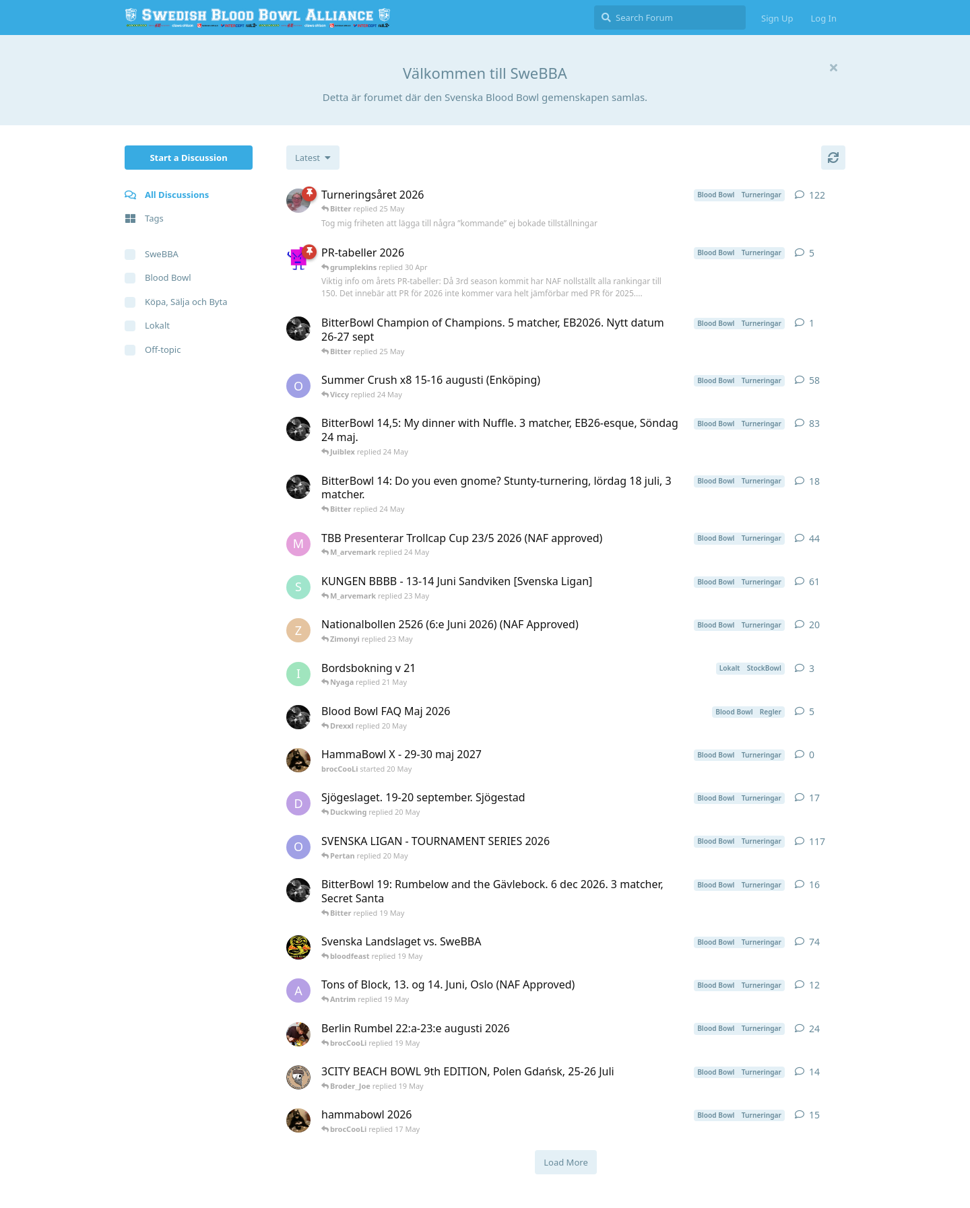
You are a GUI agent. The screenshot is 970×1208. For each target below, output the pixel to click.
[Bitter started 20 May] (298, 717)
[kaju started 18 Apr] (298, 947)
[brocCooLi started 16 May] (298, 1120)
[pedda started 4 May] (298, 1034)
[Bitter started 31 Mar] (298, 429)
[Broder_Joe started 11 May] (298, 1077)
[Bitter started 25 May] (298, 328)
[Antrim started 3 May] (298, 990)
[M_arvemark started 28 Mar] (298, 544)
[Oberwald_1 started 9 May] (298, 386)
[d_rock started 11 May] (298, 803)
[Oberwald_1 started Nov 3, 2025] (298, 847)
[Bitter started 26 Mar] (298, 487)
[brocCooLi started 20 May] (298, 760)
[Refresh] (833, 157)
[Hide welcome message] (833, 67)
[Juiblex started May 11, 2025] (298, 201)
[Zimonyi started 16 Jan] (298, 630)
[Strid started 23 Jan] (298, 587)
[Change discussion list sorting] (313, 157)
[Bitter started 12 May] (298, 890)
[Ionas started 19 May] (298, 674)
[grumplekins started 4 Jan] (298, 258)
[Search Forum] (670, 17)
